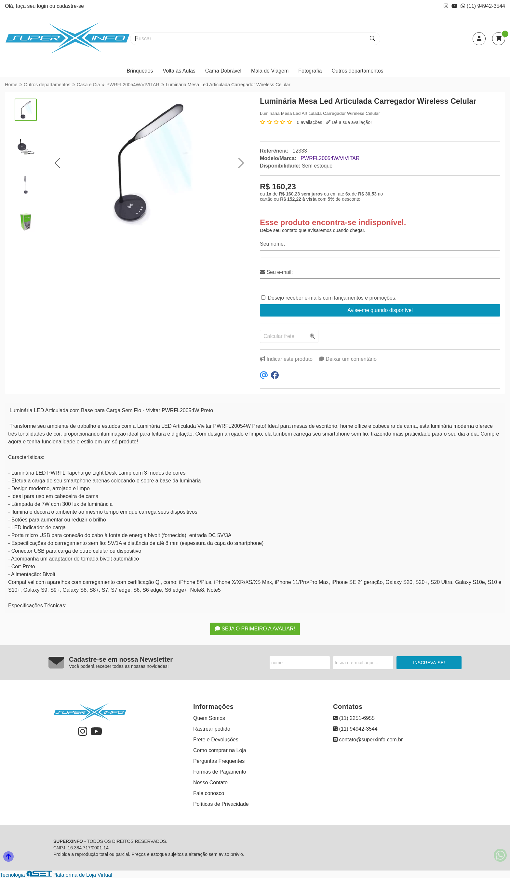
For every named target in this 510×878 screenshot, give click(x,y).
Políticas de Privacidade (221, 804)
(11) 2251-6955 (354, 718)
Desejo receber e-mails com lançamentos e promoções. (332, 298)
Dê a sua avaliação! (349, 122)
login (43, 6)
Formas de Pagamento (219, 772)
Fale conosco (208, 793)
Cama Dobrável (223, 71)
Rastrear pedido (211, 729)
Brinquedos (140, 71)
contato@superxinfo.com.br (368, 739)
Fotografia (310, 71)
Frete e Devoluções (215, 739)
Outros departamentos (357, 71)
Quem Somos (209, 718)
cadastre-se (70, 6)
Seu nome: (272, 244)
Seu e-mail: (276, 272)
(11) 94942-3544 (483, 6)
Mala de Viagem (270, 71)
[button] (57, 163)
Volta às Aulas (179, 71)
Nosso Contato (210, 782)
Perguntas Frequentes (219, 761)
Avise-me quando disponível (380, 310)
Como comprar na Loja (219, 750)
